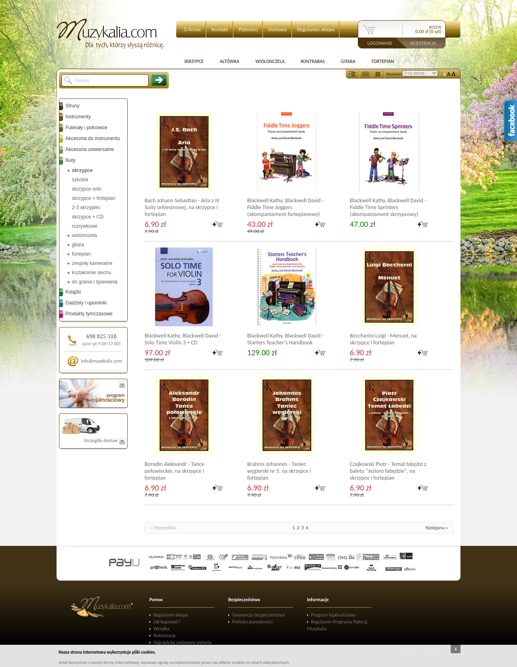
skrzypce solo (86, 189)
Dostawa (277, 29)
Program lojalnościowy (333, 615)
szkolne (80, 179)
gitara (78, 245)
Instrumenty (78, 117)
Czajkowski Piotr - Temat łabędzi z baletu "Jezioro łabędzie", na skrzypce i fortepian (388, 471)
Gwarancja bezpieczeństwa (258, 615)
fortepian (81, 254)
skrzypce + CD (87, 217)
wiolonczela (84, 235)
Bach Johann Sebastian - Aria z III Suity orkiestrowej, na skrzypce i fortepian (182, 207)
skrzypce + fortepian (94, 198)
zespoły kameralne (92, 263)
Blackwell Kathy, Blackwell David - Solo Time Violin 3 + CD (183, 339)
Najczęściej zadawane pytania (182, 642)
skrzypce (82, 170)
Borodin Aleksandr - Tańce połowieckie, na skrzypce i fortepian (174, 471)
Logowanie (380, 42)
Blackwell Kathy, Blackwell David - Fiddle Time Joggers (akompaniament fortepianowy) (285, 207)
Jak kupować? (167, 622)
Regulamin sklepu (316, 29)
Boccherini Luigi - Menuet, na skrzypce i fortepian (383, 339)
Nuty (70, 160)
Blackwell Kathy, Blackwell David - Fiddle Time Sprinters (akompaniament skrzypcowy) (388, 207)
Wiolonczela (269, 61)
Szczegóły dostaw (104, 440)
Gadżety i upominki (86, 303)
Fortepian (383, 61)
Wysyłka (161, 628)
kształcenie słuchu (91, 272)
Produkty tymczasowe (89, 314)
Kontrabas (313, 61)
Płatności (248, 29)
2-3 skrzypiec (86, 207)
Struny (72, 106)
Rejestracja (423, 42)
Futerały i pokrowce (86, 127)
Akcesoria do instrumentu (92, 138)
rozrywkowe (84, 226)
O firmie (192, 29)
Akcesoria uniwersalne (89, 149)
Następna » (437, 528)
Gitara (348, 61)
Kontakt (220, 29)
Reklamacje (164, 635)
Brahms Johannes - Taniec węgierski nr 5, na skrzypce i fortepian (279, 471)
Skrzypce (194, 61)
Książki (73, 292)
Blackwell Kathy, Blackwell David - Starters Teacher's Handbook (285, 339)
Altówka (229, 61)
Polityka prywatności (252, 622)
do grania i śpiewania (95, 282)
